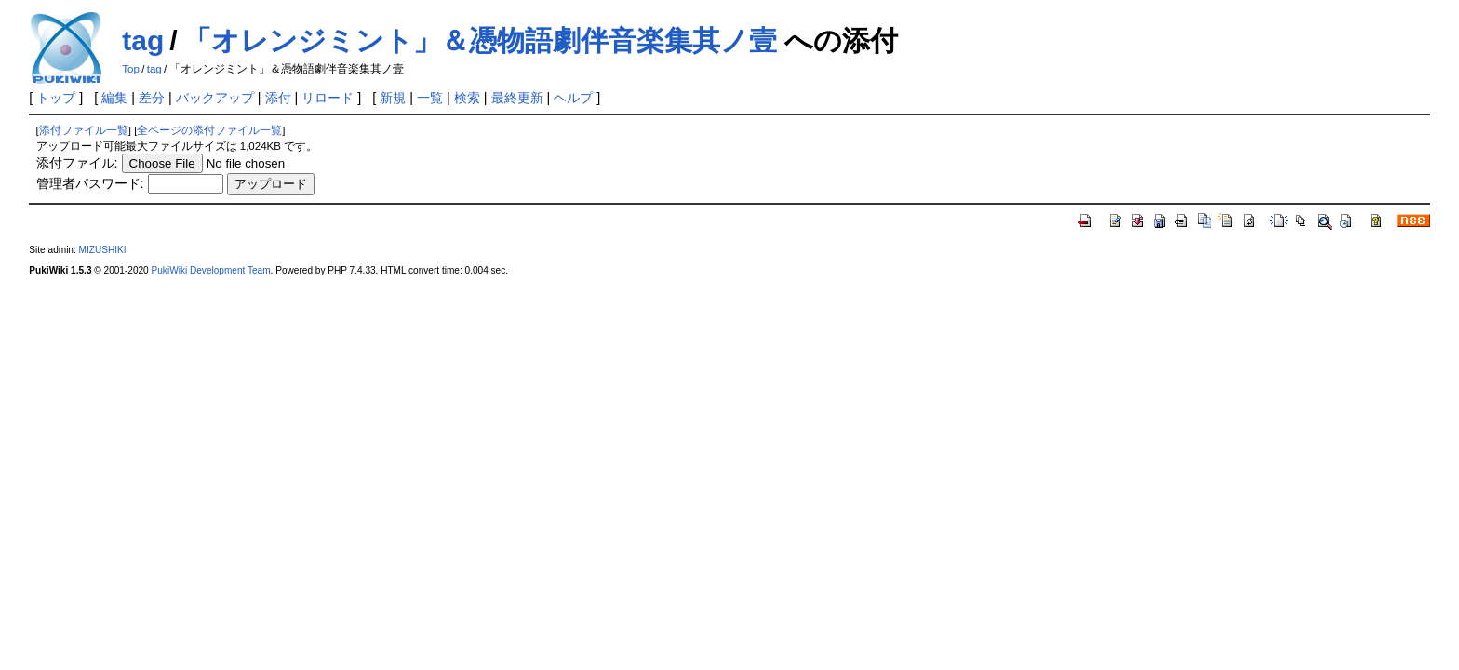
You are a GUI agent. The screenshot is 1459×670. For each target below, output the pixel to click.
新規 (393, 97)
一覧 (430, 97)
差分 (152, 97)
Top (131, 68)
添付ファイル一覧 (83, 130)
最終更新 (517, 97)
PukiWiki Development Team (211, 270)
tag (143, 40)
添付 (278, 97)
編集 (114, 97)
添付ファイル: (77, 162)
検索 (467, 97)
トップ (55, 97)
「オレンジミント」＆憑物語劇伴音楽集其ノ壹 (480, 40)
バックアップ (215, 97)
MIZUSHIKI (103, 250)
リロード (327, 97)
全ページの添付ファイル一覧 (209, 130)
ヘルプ (573, 97)
